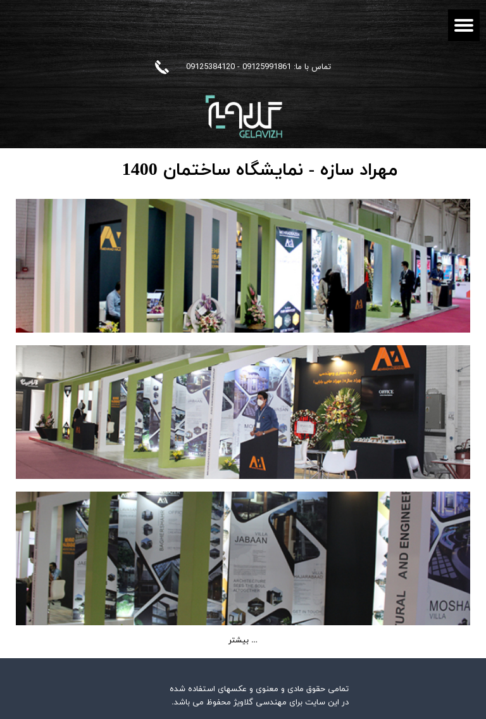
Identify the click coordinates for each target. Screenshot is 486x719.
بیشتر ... (243, 640)
